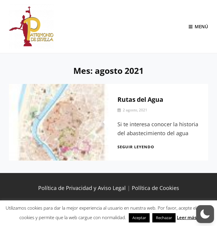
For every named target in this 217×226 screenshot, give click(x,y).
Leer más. (187, 217)
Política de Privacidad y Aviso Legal (82, 187)
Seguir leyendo (135, 146)
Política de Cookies (155, 187)
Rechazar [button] (164, 217)
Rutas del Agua (140, 99)
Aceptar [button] (139, 217)
